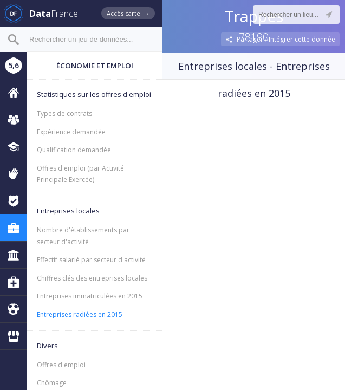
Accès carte (128, 13)
